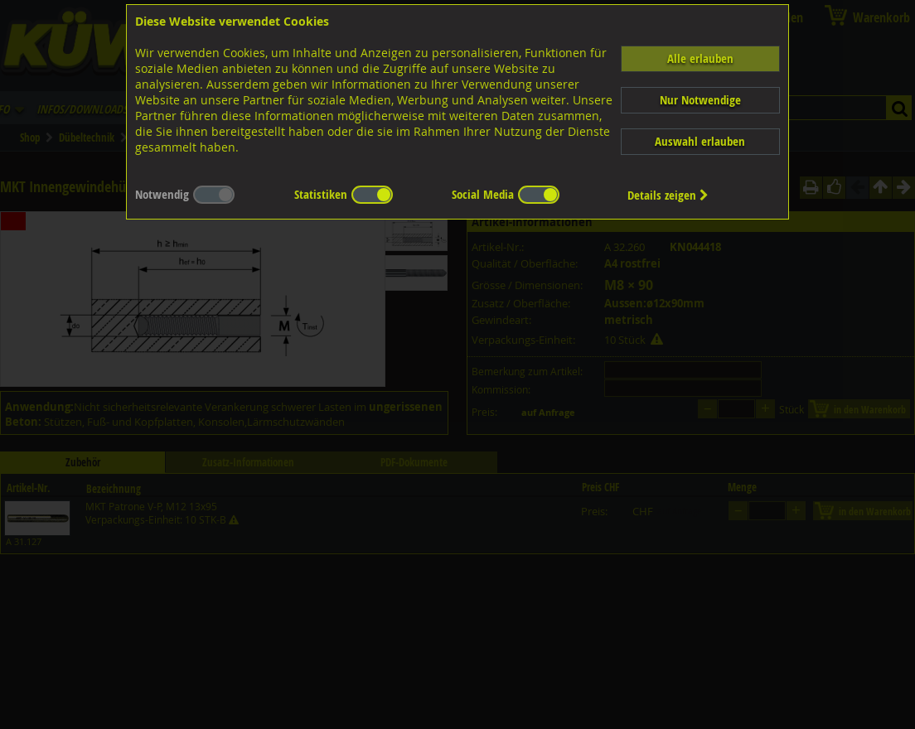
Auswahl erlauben (700, 141)
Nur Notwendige (700, 100)
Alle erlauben (700, 58)
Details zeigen (668, 195)
